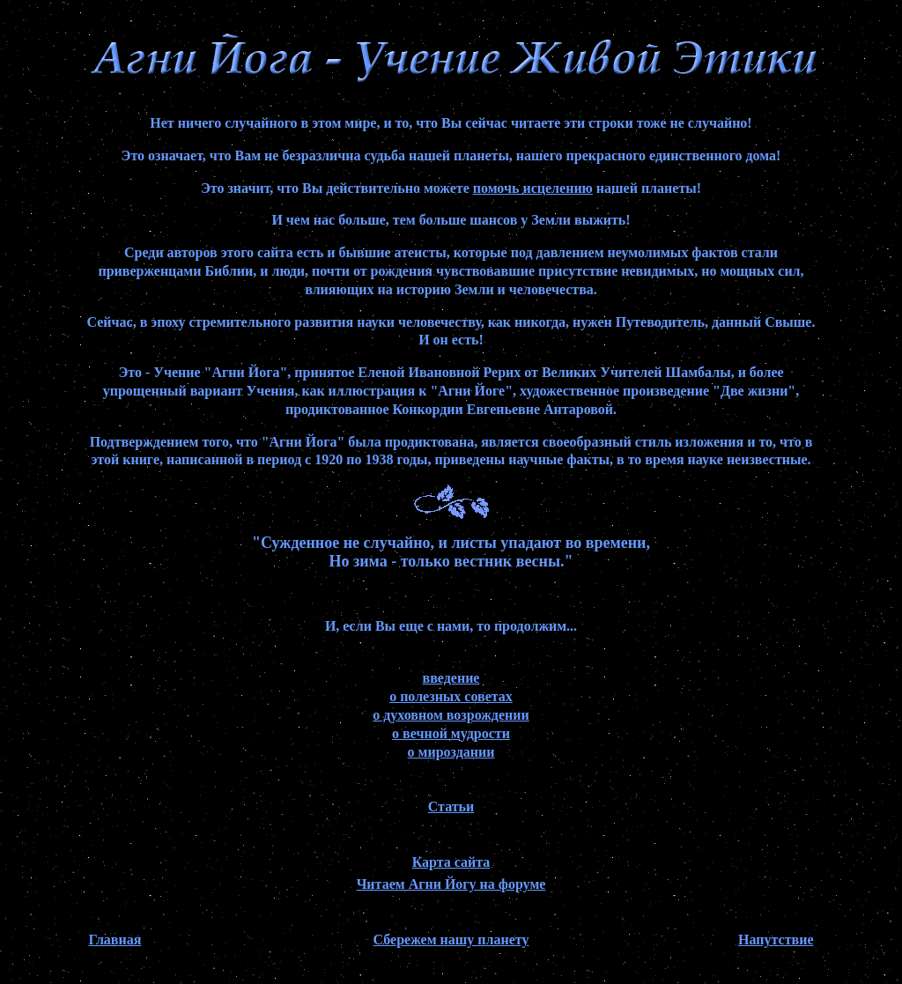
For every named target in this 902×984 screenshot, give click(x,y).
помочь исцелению (533, 188)
